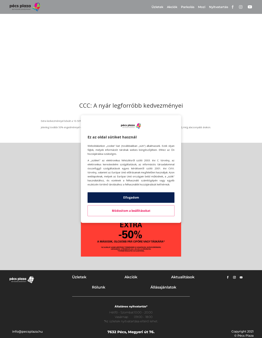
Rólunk (98, 287)
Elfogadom (131, 197)
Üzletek (157, 7)
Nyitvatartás (218, 7)
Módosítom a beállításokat (131, 211)
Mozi (201, 7)
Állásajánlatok (163, 287)
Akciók (172, 7)
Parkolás (187, 7)
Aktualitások (182, 277)
